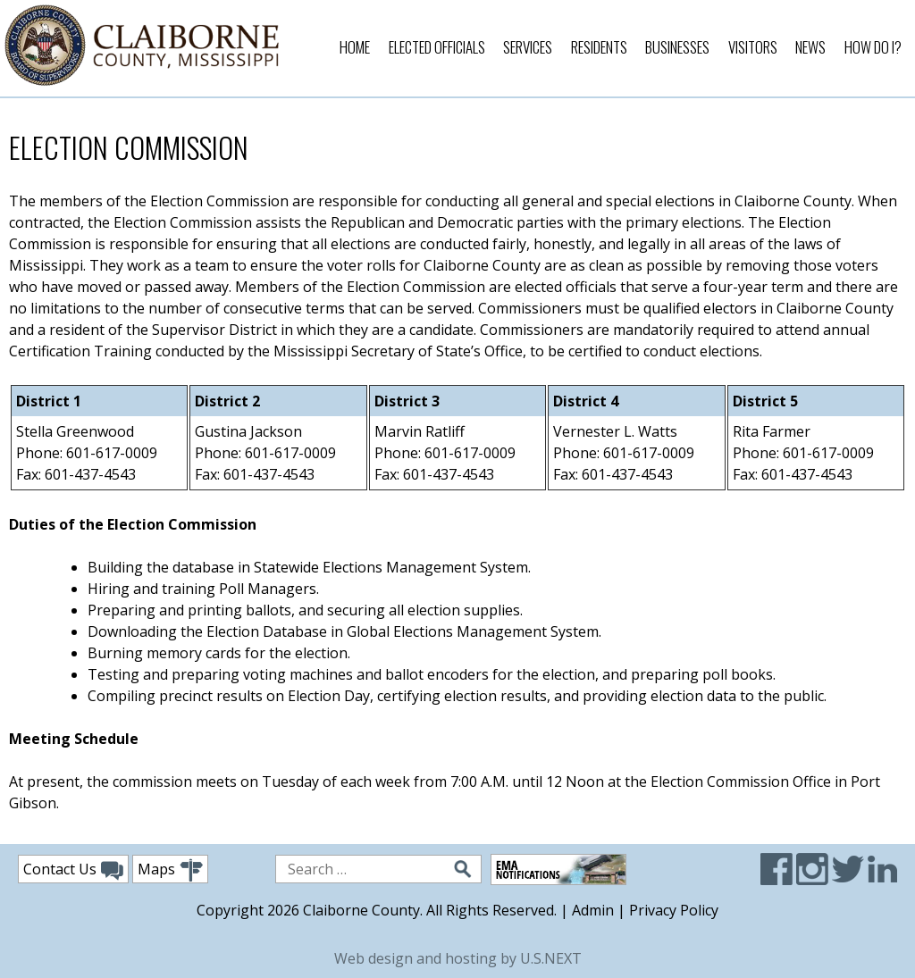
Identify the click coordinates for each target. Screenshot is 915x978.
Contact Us (73, 870)
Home (355, 47)
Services (527, 47)
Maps (170, 870)
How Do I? (873, 47)
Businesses (677, 47)
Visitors (752, 47)
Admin (593, 910)
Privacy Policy (673, 910)
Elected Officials (437, 47)
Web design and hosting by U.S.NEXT (458, 958)
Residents (599, 47)
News (810, 47)
